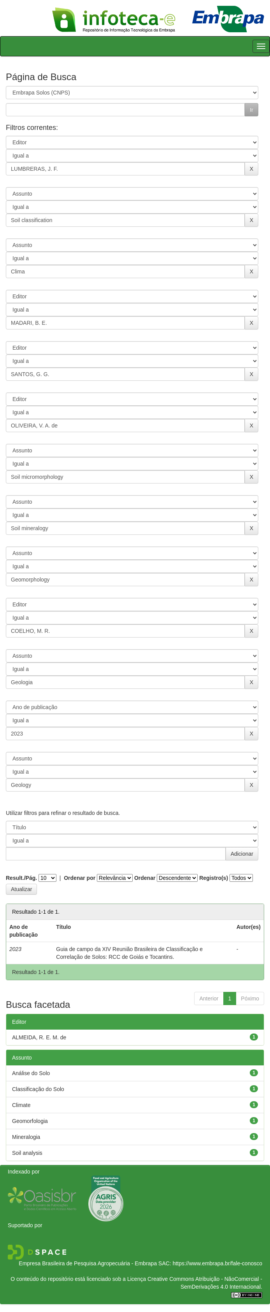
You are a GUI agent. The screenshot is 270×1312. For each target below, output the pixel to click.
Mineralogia (26, 1137)
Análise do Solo (31, 1073)
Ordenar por (79, 878)
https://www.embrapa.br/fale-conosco (217, 1263)
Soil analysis (27, 1153)
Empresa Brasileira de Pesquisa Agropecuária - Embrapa (88, 1263)
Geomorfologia (30, 1121)
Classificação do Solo (38, 1089)
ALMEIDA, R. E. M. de (39, 1037)
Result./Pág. (21, 878)
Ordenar (144, 878)
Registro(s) (213, 878)
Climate (21, 1105)
